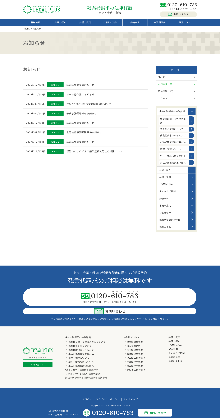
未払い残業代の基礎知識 (172, 113)
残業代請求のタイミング (173, 137)
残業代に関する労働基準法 (173, 123)
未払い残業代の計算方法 (173, 144)
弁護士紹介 (60, 23)
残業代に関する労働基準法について (87, 333)
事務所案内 (160, 23)
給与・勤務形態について (173, 158)
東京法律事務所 (135, 333)
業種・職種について (170, 150)
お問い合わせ (178, 14)
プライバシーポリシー (107, 390)
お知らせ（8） (165, 86)
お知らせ (87, 390)
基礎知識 (35, 23)
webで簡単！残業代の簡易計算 (81, 361)
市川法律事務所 (135, 341)
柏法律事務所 (134, 337)
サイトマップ (131, 390)
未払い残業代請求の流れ (173, 164)
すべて (161, 79)
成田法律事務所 (135, 357)
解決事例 (135, 23)
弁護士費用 (85, 23)
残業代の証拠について (171, 131)
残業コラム (185, 23)
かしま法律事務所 (136, 361)
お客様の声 (165, 214)
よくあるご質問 (167, 193)
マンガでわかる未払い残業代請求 (82, 365)
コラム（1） (164, 100)
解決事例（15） (166, 93)
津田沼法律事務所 (136, 349)
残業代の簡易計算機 (169, 222)
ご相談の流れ (110, 23)
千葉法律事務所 (135, 353)
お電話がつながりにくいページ (129, 310)
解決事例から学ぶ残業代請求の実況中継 (86, 369)
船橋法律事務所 (135, 345)
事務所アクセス (132, 329)
